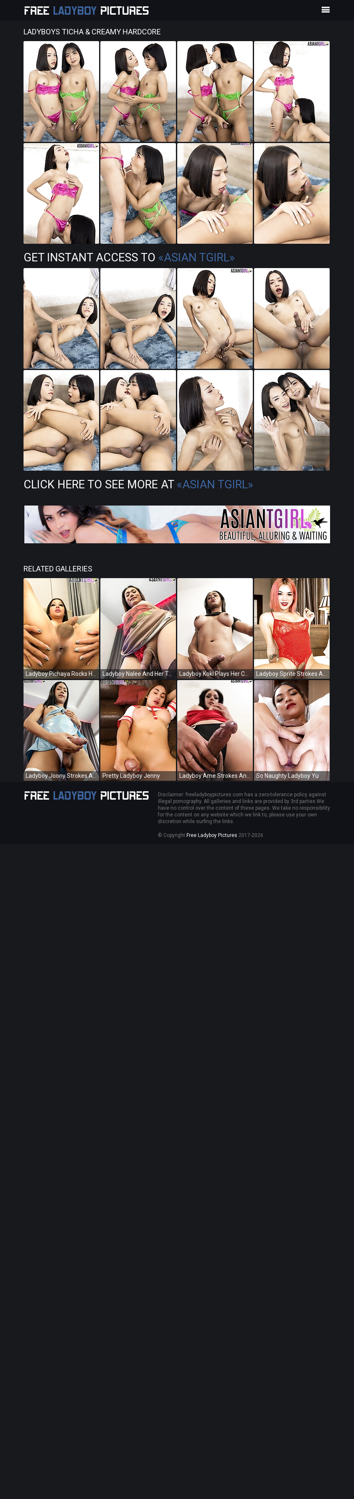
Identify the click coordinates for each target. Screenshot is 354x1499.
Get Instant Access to (129, 257)
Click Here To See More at (138, 484)
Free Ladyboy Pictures (211, 835)
